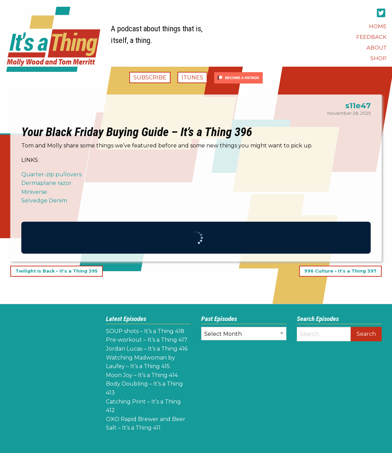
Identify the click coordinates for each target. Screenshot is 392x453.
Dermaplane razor (46, 183)
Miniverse (34, 192)
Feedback (371, 37)
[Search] (324, 334)
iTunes (192, 77)
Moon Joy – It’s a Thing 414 (142, 375)
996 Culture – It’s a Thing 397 (340, 271)
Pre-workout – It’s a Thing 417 (146, 339)
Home (377, 26)
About (376, 47)
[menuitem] (377, 26)
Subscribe (149, 77)
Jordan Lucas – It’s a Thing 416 (146, 348)
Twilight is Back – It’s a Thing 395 (56, 271)
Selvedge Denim (44, 200)
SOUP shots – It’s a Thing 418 (145, 331)
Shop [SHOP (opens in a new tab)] (378, 58)
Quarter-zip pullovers (51, 174)
